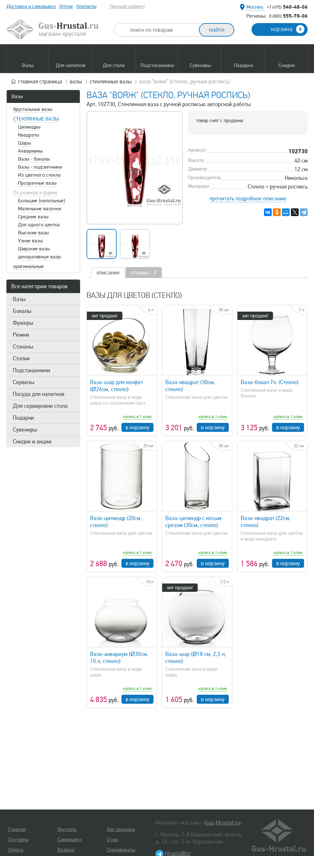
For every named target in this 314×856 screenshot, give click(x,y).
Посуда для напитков (38, 394)
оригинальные (28, 266)
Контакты (86, 6)
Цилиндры (29, 127)
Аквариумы (30, 151)
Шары (24, 143)
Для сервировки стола (40, 405)
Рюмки (21, 334)
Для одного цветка (39, 225)
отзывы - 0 (144, 272)
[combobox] (162, 30)
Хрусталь (66, 829)
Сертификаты (121, 850)
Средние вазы (33, 217)
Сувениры (25, 429)
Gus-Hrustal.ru (222, 822)
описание (108, 272)
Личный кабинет (127, 6)
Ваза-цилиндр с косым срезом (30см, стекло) (193, 522)
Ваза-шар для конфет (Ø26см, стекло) (116, 386)
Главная (17, 829)
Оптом (66, 6)
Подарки (23, 417)
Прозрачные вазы (37, 183)
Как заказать (121, 829)
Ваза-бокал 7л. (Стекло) (269, 382)
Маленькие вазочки (39, 209)
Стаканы (23, 346)
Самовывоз (69, 839)
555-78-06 (288, 16)
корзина (287, 29)
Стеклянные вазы (36, 119)
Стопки (21, 358)
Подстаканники (31, 370)
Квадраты (28, 135)
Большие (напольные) (41, 200)
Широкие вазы (34, 249)
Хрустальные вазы (32, 109)
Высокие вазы (33, 233)
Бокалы (22, 311)
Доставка (18, 839)
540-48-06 (287, 7)
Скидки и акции (32, 441)
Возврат (66, 850)
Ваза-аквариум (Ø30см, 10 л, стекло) (119, 657)
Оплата (15, 850)
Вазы (17, 96)
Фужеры (23, 322)
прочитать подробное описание (248, 198)
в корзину (137, 427)
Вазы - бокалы (34, 159)
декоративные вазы (39, 257)
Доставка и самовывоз (31, 6)
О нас (113, 839)
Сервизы (23, 382)
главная (40, 81)
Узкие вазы (30, 241)
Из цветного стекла (39, 175)
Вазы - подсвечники (40, 167)
